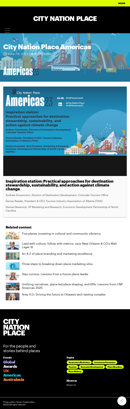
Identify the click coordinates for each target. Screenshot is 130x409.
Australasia (13, 379)
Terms (19, 402)
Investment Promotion (104, 362)
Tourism (72, 367)
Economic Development (92, 367)
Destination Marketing (79, 362)
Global (9, 362)
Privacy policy (9, 402)
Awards (10, 366)
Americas (12, 375)
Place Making (75, 371)
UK (6, 370)
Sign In (121, 3)
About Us (71, 384)
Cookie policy (28, 402)
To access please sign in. (65, 169)
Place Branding (115, 367)
